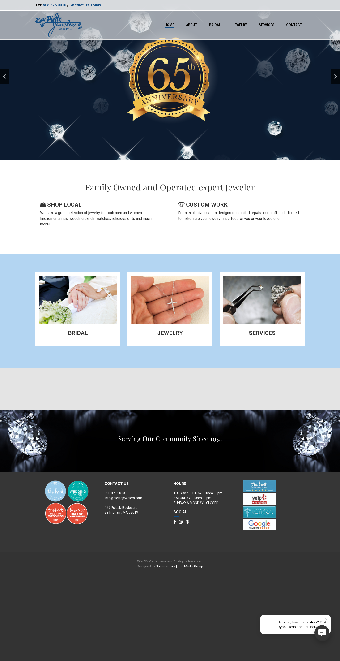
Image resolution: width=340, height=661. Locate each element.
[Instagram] (181, 607)
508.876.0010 (54, 5)
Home (169, 25)
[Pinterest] (187, 607)
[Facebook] (175, 607)
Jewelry (240, 25)
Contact (294, 25)
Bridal (215, 25)
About (191, 25)
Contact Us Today (85, 5)
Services (266, 25)
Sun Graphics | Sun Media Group (179, 651)
